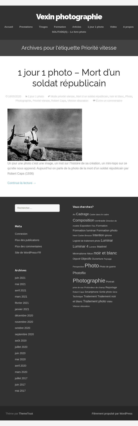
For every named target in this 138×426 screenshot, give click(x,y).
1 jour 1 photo (96, 27)
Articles (76, 27)
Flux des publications (27, 240)
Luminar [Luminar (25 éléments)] (107, 240)
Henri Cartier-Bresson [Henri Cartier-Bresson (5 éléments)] (82, 235)
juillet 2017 (21, 378)
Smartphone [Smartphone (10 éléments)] (91, 291)
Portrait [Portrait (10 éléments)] (110, 281)
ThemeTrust (26, 413)
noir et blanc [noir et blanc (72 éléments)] (105, 253)
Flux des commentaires (28, 246)
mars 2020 (21, 371)
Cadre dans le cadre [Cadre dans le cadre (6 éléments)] (99, 214)
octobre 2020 (22, 327)
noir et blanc (117, 96)
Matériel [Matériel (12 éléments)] (101, 246)
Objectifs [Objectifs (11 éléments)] (86, 258)
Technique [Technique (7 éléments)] (78, 296)
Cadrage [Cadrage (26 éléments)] (82, 214)
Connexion (21, 233)
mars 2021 (21, 296)
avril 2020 (20, 365)
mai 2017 (20, 390)
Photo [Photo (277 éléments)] (92, 265)
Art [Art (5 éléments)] (74, 214)
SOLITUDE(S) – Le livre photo (69, 32)
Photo (128, 96)
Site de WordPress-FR (28, 252)
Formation (60, 27)
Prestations (26, 27)
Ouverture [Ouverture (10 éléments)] (97, 258)
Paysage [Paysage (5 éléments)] (108, 259)
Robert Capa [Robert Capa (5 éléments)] (78, 292)
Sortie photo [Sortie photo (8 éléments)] (105, 292)
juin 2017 (20, 384)
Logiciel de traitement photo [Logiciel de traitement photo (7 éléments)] (86, 241)
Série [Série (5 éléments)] (115, 292)
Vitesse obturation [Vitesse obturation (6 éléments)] (81, 306)
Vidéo (113, 27)
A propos (128, 27)
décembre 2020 (24, 315)
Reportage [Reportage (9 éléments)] (111, 287)
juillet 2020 (21, 346)
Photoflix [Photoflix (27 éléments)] (79, 273)
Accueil (8, 27)
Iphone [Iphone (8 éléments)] (108, 235)
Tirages (43, 27)
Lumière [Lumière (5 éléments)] (92, 247)
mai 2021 (20, 284)
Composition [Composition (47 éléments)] (83, 220)
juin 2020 (20, 353)
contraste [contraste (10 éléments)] (100, 220)
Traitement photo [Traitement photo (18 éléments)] (94, 301)
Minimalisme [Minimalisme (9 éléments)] (79, 253)
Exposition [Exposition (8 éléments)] (85, 226)
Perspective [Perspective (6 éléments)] (78, 267)
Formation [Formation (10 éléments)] (101, 225)
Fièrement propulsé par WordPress (112, 413)
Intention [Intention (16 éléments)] (98, 235)
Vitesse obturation (78, 100)
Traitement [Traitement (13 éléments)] (90, 296)
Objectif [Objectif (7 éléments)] (76, 259)
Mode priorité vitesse (63, 96)
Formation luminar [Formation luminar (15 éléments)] (84, 230)
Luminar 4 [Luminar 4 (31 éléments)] (80, 246)
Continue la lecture (21, 183)
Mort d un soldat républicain (92, 96)
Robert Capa (58, 100)
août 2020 (20, 340)
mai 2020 (20, 359)
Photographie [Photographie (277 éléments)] (89, 280)
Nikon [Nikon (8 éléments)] (90, 253)
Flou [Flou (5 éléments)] (93, 226)
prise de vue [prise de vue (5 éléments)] (78, 287)
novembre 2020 (24, 321)
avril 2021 (20, 290)
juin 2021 (20, 277)
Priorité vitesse (41, 100)
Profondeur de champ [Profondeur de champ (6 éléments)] (94, 287)
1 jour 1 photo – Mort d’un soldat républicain (69, 77)
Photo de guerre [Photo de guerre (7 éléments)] (108, 266)
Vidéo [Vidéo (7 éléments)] (109, 301)
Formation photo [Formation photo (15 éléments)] (107, 230)
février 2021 (22, 302)
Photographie (23, 100)
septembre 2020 (24, 334)
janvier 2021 (22, 309)
